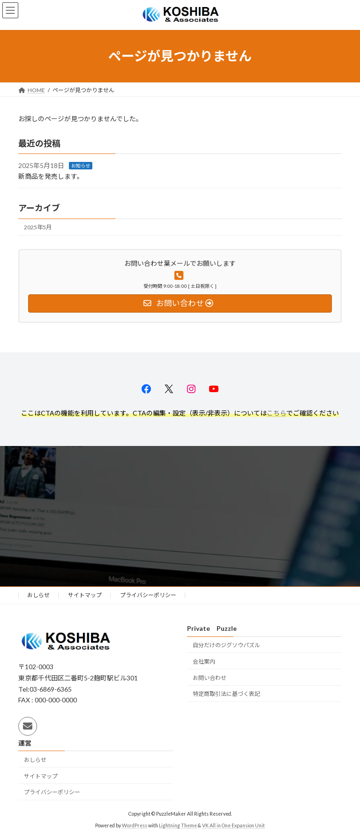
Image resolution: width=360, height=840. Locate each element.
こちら (276, 413)
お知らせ (80, 165)
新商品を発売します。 (50, 176)
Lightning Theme (178, 825)
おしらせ (38, 595)
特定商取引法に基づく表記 (226, 694)
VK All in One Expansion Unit (233, 825)
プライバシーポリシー (148, 595)
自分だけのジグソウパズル (226, 645)
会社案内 (204, 661)
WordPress (134, 825)
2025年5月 (38, 227)
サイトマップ (85, 595)
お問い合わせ (209, 677)
